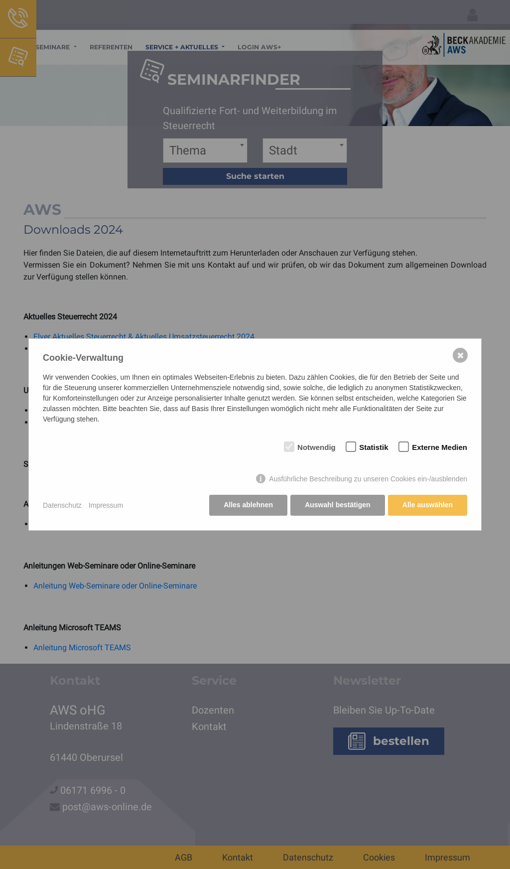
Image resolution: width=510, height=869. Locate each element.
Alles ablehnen (247, 505)
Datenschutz (62, 505)
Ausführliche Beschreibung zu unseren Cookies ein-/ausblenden (368, 479)
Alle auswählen (427, 505)
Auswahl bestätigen (337, 505)
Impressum (106, 505)
